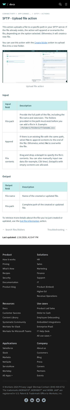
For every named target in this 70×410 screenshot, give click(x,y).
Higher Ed (42, 291)
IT (38, 282)
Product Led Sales (46, 308)
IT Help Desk (43, 331)
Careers (40, 366)
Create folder (41, 42)
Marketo (7, 357)
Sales (39, 264)
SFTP (36, 13)
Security (7, 277)
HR (38, 259)
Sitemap (37, 386)
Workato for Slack (11, 326)
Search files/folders (15, 229)
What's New (8, 268)
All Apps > (8, 375)
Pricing (6, 264)
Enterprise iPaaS (45, 326)
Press (39, 361)
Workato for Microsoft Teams (17, 331)
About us (41, 348)
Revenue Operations (47, 295)
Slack (5, 352)
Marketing (42, 268)
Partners (41, 370)
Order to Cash (44, 312)
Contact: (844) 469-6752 (53, 386)
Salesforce (8, 348)
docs (12, 4)
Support (41, 277)
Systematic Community (14, 322)
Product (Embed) (45, 286)
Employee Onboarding (48, 317)
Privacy (22, 386)
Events (40, 375)
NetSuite (7, 361)
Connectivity (8, 13)
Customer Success (12, 312)
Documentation (10, 282)
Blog (39, 357)
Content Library (10, 317)
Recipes (6, 273)
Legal (29, 386)
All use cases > (44, 335)
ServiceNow (8, 366)
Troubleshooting (56, 229)
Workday (7, 370)
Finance (41, 273)
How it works (9, 259)
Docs (5, 308)
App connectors (26, 13)
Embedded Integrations (49, 322)
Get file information (29, 221)
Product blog (9, 286)
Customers (42, 352)
